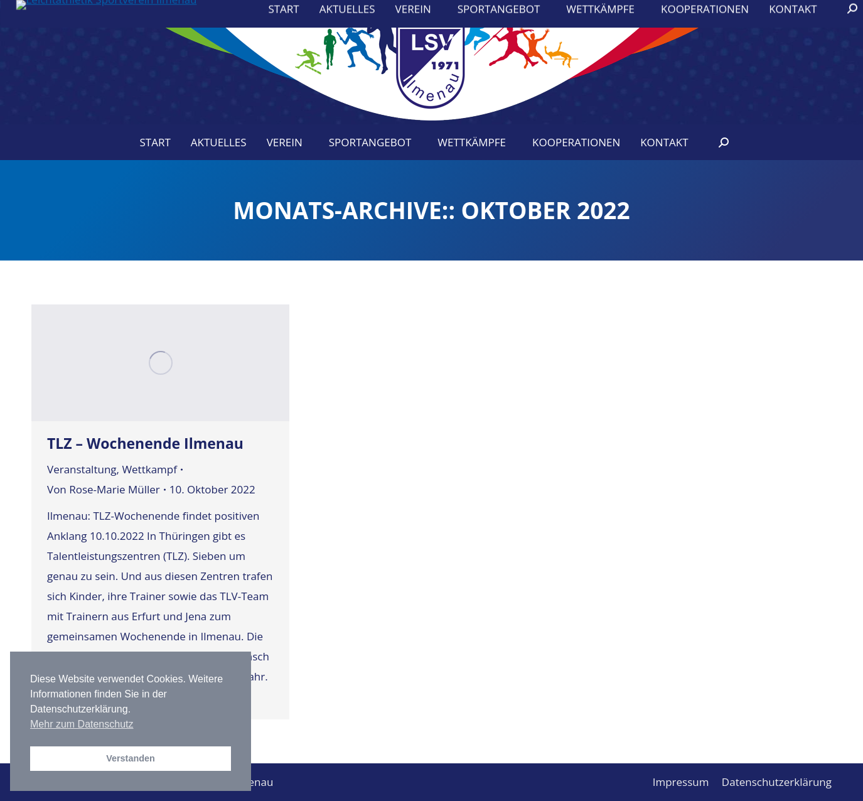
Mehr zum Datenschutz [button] (82, 724)
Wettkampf (149, 469)
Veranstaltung (82, 469)
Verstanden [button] (130, 758)
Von (103, 489)
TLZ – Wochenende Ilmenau (145, 443)
